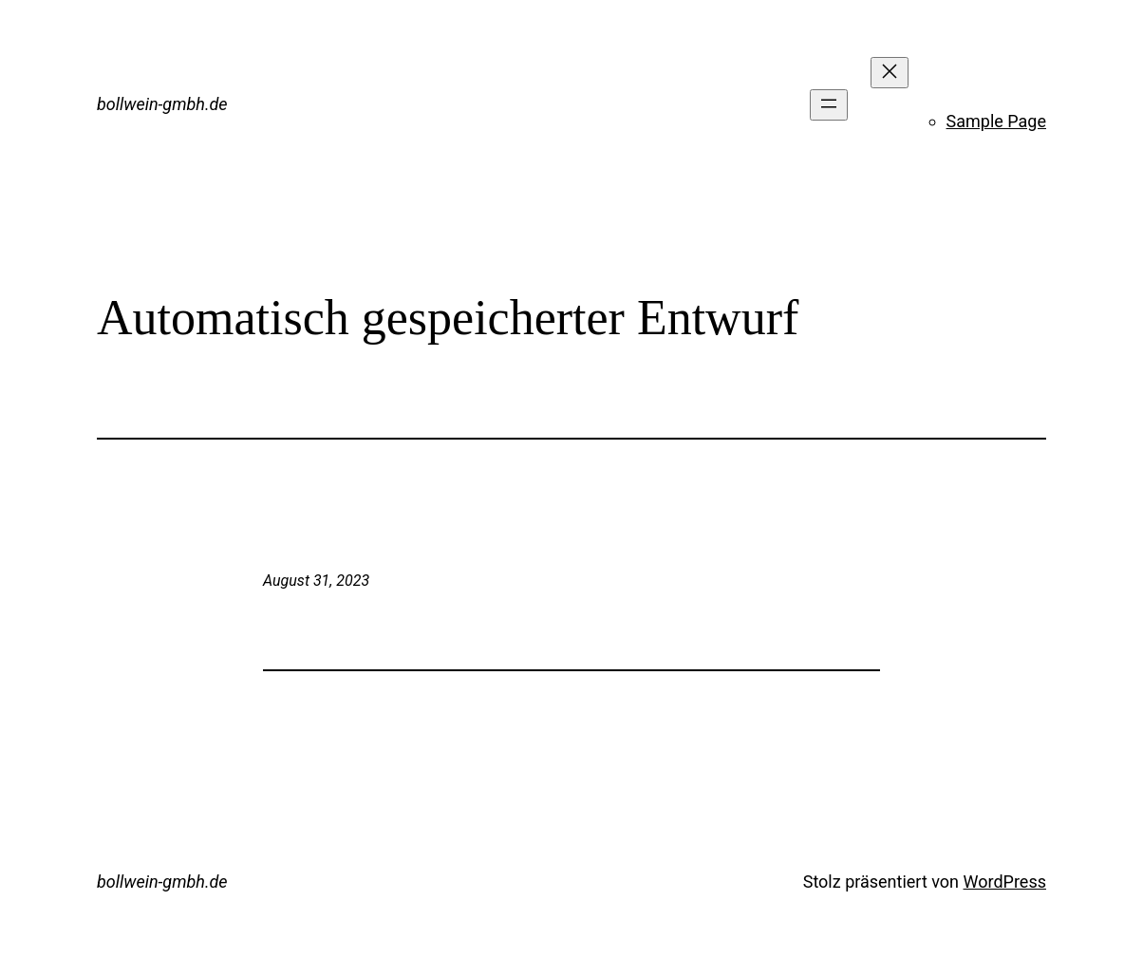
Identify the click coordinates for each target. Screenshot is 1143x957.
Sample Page (996, 121)
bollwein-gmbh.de (162, 104)
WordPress (1005, 881)
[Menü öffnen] (829, 105)
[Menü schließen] (890, 72)
